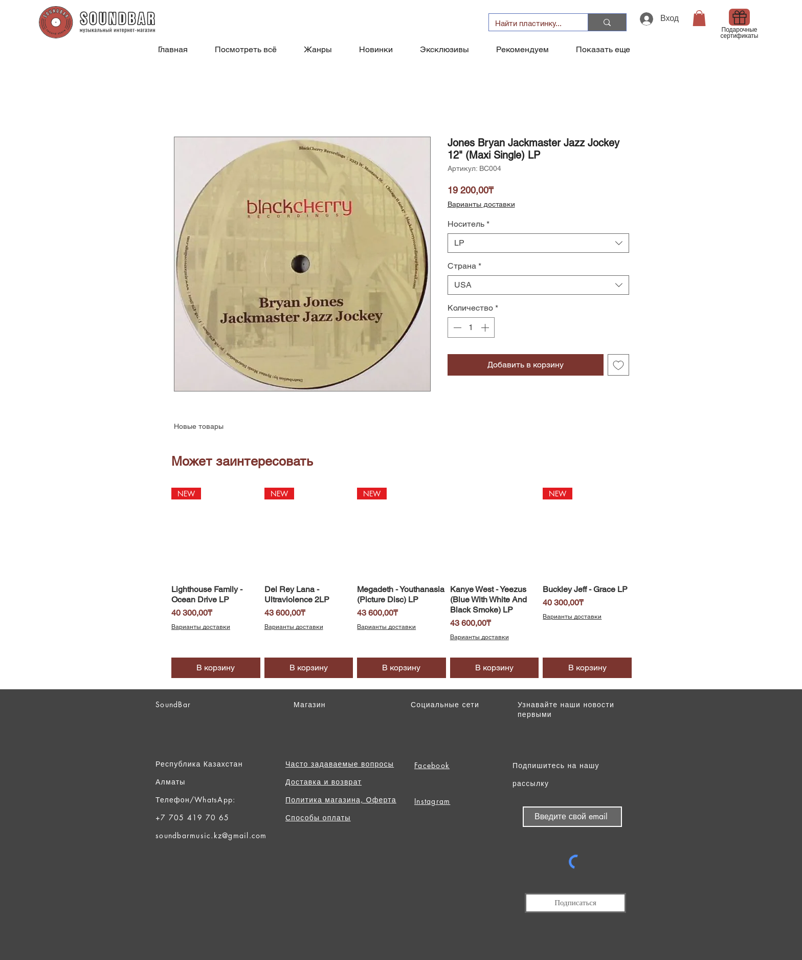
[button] (699, 18)
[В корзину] (215, 668)
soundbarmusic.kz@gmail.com (211, 835)
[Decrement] (456, 327)
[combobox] (538, 243)
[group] (401, 583)
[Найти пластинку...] (530, 23)
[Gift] (739, 17)
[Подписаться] (575, 903)
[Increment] (486, 327)
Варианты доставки (481, 204)
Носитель (468, 224)
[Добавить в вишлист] (618, 365)
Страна (464, 266)
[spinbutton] (471, 327)
